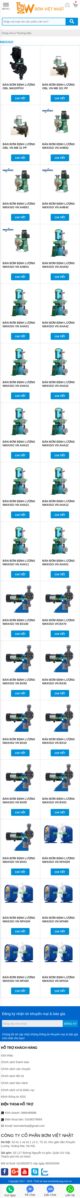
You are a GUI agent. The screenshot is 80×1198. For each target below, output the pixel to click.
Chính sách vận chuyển (16, 1069)
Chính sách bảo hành (14, 1083)
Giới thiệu (7, 1055)
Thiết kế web (40, 1181)
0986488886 (29, 1112)
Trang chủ (7, 33)
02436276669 (33, 1119)
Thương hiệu (23, 33)
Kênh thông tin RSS (13, 1096)
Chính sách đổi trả (12, 1076)
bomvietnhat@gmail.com (29, 1125)
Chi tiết (20, 98)
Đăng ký (70, 1023)
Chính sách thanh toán (15, 1062)
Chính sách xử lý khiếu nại (17, 1090)
